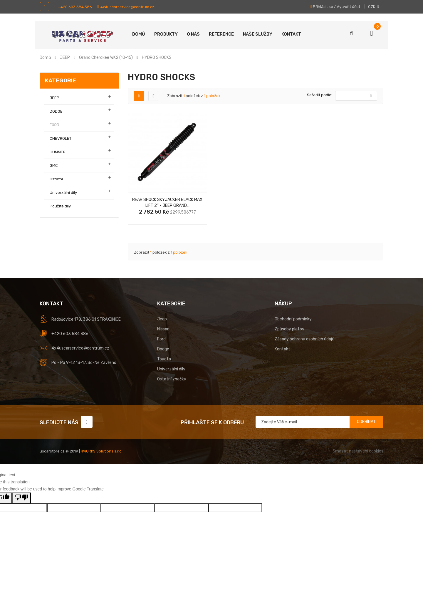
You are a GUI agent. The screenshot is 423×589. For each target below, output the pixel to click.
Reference (221, 34)
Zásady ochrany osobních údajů (304, 339)
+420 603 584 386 (73, 7)
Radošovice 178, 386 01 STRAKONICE (86, 319)
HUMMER (58, 152)
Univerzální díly (63, 192)
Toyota (164, 359)
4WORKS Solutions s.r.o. (101, 451)
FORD (54, 125)
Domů (138, 34)
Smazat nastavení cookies (358, 451)
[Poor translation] (21, 498)
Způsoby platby (289, 329)
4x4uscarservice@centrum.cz (125, 7)
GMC (54, 165)
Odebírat (366, 421)
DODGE (56, 111)
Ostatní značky (171, 379)
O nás (193, 34)
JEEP (54, 98)
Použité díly (60, 206)
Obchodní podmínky (293, 319)
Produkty (166, 34)
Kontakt (291, 34)
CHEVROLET (60, 138)
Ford (161, 339)
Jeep (162, 319)
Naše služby (257, 34)
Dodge (163, 349)
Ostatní (56, 179)
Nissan (163, 329)
